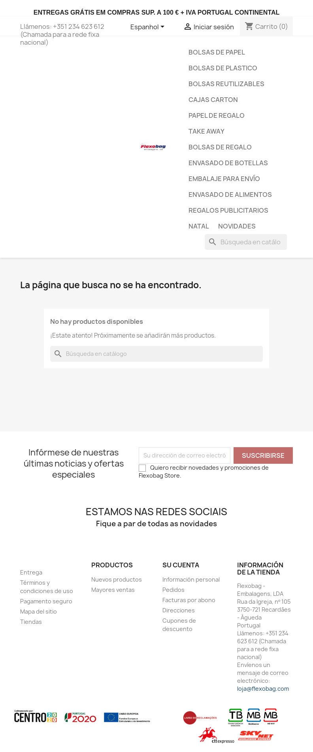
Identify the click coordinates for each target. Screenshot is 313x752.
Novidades (237, 226)
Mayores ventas (113, 589)
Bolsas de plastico (223, 68)
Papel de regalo (217, 115)
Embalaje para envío (224, 178)
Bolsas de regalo (220, 147)
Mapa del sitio (38, 611)
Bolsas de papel (217, 52)
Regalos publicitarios (228, 210)
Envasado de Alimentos (230, 194)
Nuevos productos (116, 579)
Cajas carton (213, 99)
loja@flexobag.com (263, 688)
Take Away (206, 131)
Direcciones (178, 610)
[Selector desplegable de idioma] (148, 27)
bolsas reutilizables (226, 83)
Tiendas (31, 621)
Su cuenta (180, 565)
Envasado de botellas (228, 163)
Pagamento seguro (46, 601)
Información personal (191, 579)
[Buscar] (246, 242)
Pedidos (173, 589)
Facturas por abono (188, 600)
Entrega (31, 572)
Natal (199, 226)
